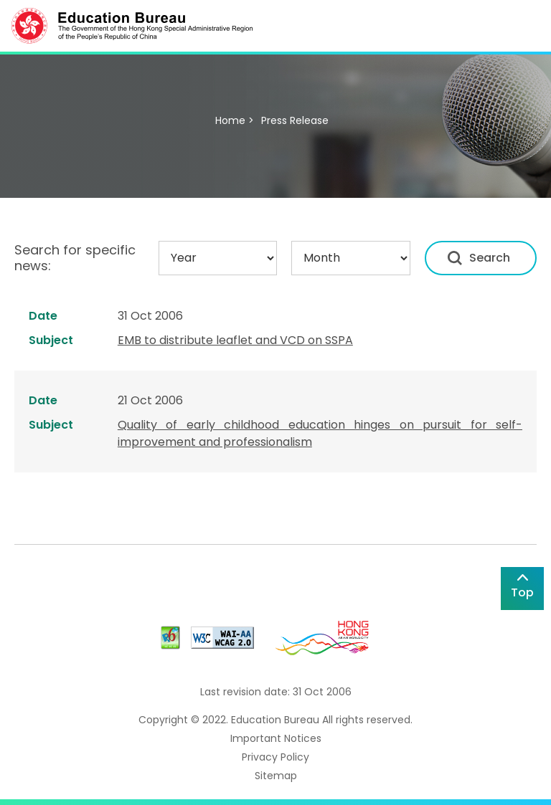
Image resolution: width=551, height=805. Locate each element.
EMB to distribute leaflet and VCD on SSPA (235, 340)
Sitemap (276, 775)
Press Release (295, 120)
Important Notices (275, 738)
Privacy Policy (275, 757)
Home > (234, 120)
